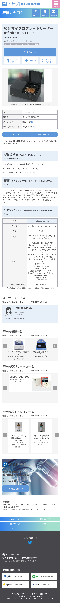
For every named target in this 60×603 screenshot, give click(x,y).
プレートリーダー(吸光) (24, 41)
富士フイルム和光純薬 (30, 117)
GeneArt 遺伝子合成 (19, 376)
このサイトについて (39, 594)
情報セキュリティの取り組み (29, 596)
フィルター (9, 44)
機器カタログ (19, 12)
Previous (5, 346)
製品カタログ (27, 127)
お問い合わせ (30, 51)
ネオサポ (15, 529)
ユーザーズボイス (16, 135)
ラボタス (45, 524)
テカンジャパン (28, 112)
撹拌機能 (35, 44)
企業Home (15, 519)
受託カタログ (15, 524)
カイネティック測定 (22, 44)
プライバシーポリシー (20, 594)
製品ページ (26, 122)
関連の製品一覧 (44, 135)
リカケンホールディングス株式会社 (19, 556)
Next (55, 346)
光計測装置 (8, 41)
